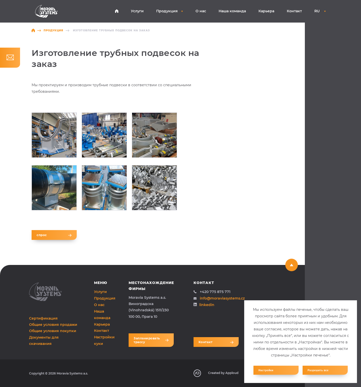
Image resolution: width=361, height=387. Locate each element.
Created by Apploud (216, 373)
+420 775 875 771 (212, 291)
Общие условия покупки (52, 331)
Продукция (169, 11)
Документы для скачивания (44, 340)
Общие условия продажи (53, 324)
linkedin (204, 305)
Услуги (137, 11)
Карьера (266, 11)
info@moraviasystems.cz (219, 298)
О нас (201, 11)
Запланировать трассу (151, 340)
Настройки (265, 370)
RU (320, 11)
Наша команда (232, 11)
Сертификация (43, 318)
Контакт (294, 11)
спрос (54, 235)
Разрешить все (318, 370)
